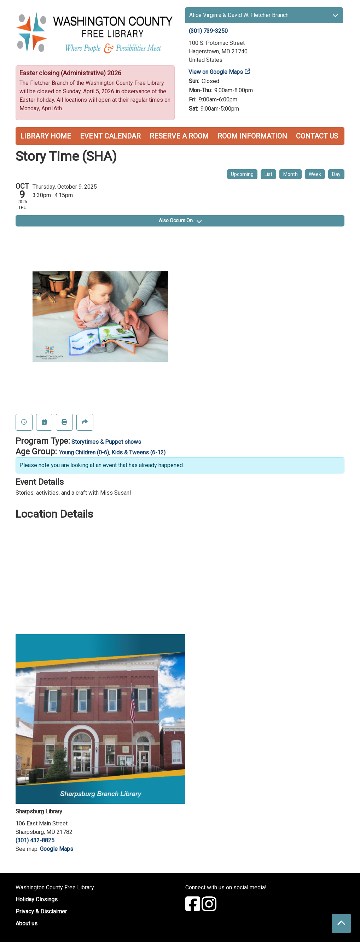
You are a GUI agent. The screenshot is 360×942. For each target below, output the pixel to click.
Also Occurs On (180, 220)
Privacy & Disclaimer (41, 911)
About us (26, 923)
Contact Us (317, 136)
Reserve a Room (179, 136)
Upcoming (242, 174)
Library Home (45, 136)
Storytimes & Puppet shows (106, 441)
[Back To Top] (341, 923)
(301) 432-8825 (35, 840)
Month (290, 174)
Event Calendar (110, 136)
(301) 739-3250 (208, 31)
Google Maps (56, 849)
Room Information (252, 136)
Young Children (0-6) (84, 452)
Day (336, 174)
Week (315, 174)
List (268, 174)
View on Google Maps (216, 72)
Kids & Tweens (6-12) (138, 452)
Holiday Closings (37, 899)
